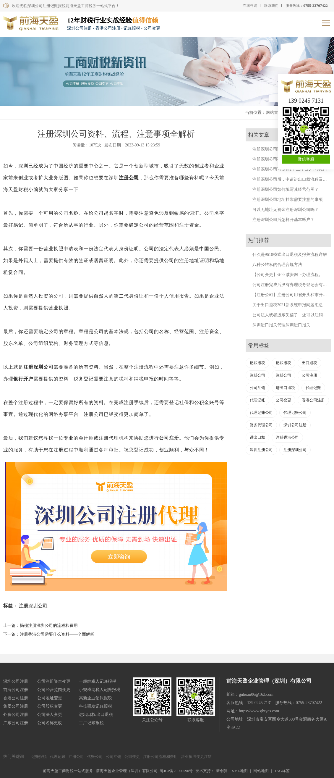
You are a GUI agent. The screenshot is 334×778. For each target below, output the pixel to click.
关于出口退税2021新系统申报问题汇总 (287, 305)
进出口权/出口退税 (96, 714)
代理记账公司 (261, 412)
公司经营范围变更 (53, 689)
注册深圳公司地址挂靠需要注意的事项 (287, 199)
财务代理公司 (261, 425)
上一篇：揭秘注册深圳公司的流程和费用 (40, 625)
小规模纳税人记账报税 (99, 689)
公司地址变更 (49, 698)
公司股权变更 (49, 706)
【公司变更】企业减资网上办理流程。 (287, 274)
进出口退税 (285, 387)
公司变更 (283, 400)
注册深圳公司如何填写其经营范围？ (285, 189)
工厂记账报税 (91, 723)
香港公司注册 (313, 400)
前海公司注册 (15, 689)
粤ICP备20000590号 (176, 771)
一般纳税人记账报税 (97, 681)
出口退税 (309, 363)
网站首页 (274, 112)
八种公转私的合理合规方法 (277, 264)
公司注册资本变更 (53, 681)
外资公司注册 (15, 714)
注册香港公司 (287, 437)
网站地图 (261, 771)
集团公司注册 (15, 706)
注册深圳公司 (38, 366)
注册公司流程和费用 (160, 756)
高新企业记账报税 (95, 698)
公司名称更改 (49, 723)
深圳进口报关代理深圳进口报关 (281, 325)
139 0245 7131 (306, 100)
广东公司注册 (15, 723)
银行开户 (23, 378)
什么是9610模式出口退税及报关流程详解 (289, 254)
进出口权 (257, 437)
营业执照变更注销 (196, 756)
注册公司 (129, 177)
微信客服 (306, 159)
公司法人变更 (49, 714)
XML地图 (239, 771)
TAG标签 (282, 771)
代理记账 (313, 387)
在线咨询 (250, 6)
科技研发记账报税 (95, 706)
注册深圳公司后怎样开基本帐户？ (283, 219)
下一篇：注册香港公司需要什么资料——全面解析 (48, 634)
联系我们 (271, 6)
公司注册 (169, 437)
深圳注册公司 (261, 450)
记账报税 (257, 363)
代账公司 (95, 756)
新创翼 (222, 771)
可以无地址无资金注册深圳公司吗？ (285, 209)
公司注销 (257, 387)
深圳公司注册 (295, 425)
